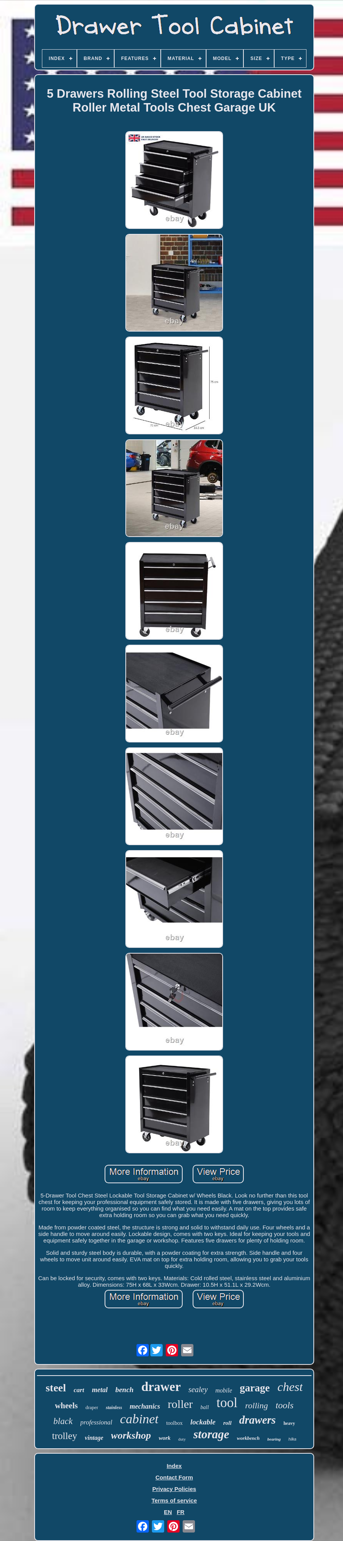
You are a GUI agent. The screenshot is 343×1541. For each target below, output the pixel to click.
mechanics (145, 1406)
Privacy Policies (174, 1489)
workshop (131, 1435)
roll (227, 1423)
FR (181, 1512)
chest (290, 1387)
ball (204, 1407)
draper (91, 1407)
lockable (202, 1422)
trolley (64, 1436)
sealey (198, 1389)
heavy (289, 1423)
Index (174, 1466)
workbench (248, 1438)
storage (211, 1434)
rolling (256, 1405)
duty (182, 1439)
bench (124, 1390)
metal (100, 1390)
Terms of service (174, 1500)
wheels (66, 1405)
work (165, 1438)
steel (56, 1388)
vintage (94, 1437)
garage (255, 1388)
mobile (223, 1390)
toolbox (174, 1423)
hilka (292, 1439)
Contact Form (174, 1477)
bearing (274, 1439)
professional (96, 1422)
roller (180, 1404)
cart (79, 1390)
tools (285, 1405)
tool (226, 1402)
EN (168, 1512)
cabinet (139, 1419)
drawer (161, 1387)
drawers (257, 1420)
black (63, 1421)
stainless (114, 1407)
